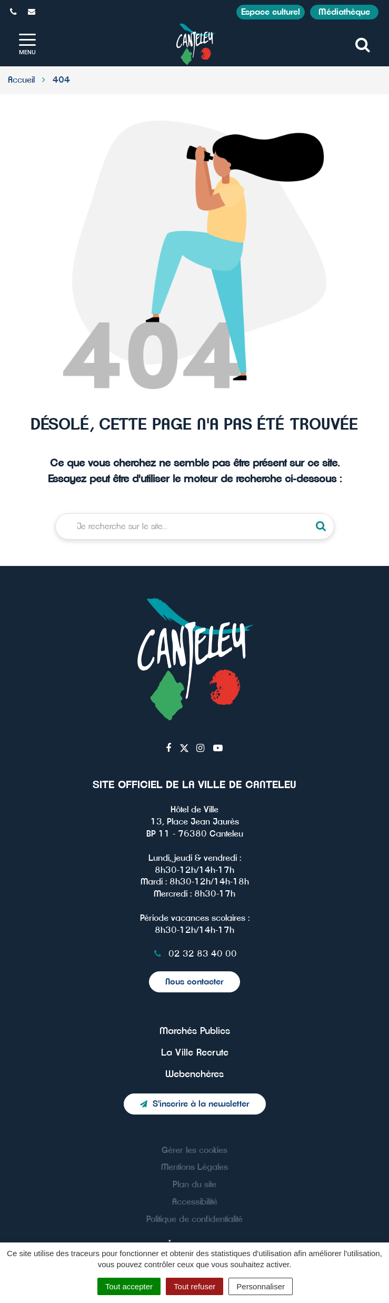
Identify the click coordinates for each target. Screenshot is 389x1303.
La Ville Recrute (194, 1053)
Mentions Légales (194, 1167)
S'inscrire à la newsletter (195, 1104)
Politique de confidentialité (194, 1219)
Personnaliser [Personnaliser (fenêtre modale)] (260, 1286)
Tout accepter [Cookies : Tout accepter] (129, 1286)
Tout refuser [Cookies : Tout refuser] (194, 1286)
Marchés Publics (194, 1031)
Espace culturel (270, 12)
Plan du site (194, 1184)
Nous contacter (194, 982)
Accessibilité (194, 1202)
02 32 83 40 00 (194, 954)
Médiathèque (344, 12)
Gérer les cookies (194, 1150)
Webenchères (194, 1074)
